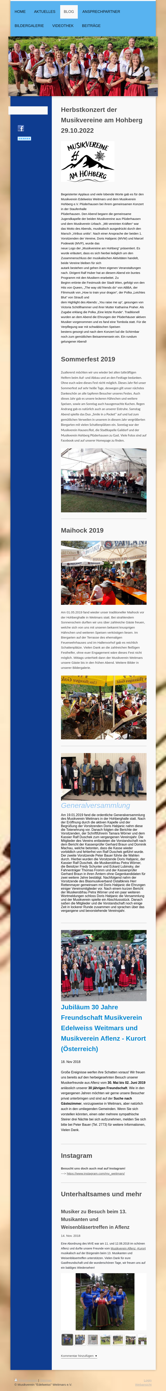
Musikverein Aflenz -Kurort (128, 1248)
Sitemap (45, 1380)
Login (148, 1380)
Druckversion (26, 1380)
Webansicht (143, 1384)
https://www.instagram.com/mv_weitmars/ (96, 1173)
